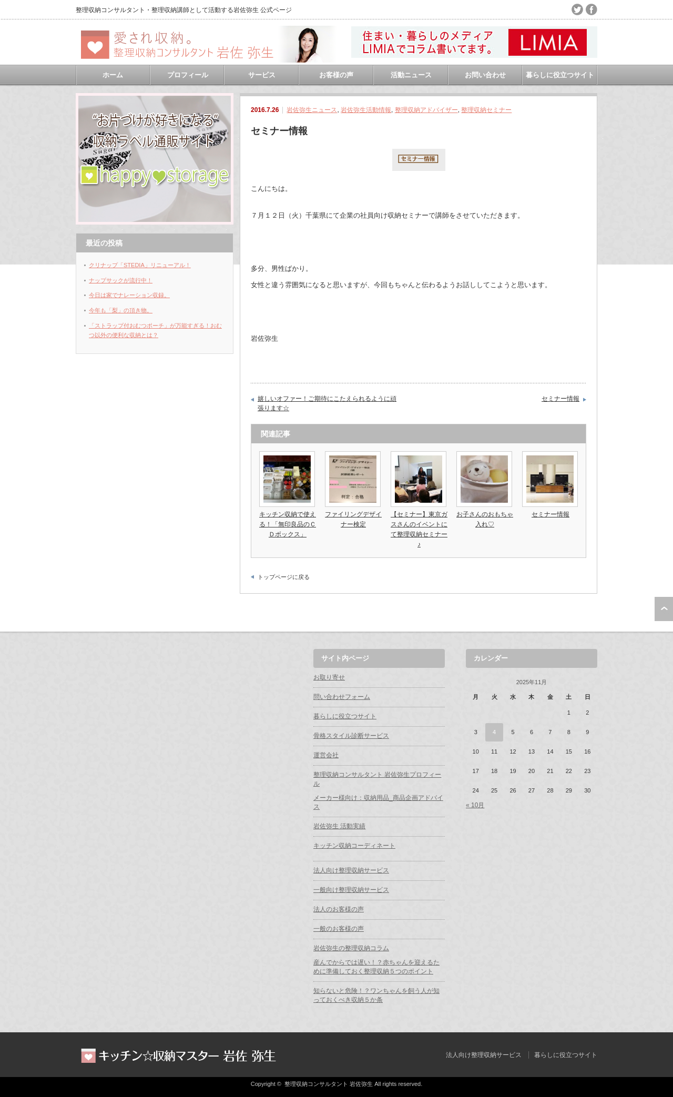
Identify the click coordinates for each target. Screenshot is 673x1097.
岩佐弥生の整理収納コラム (351, 948)
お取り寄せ (329, 677)
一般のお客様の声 (338, 928)
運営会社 (326, 755)
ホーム (113, 75)
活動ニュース (411, 75)
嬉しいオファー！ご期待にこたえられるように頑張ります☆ (327, 403)
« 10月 (475, 805)
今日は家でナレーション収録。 (129, 295)
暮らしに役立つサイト (560, 75)
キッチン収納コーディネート (354, 845)
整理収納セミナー (486, 110)
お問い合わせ (485, 75)
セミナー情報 (560, 398)
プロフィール (187, 75)
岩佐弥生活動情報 (366, 110)
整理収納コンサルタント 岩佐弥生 (328, 1084)
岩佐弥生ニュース (312, 110)
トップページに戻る (284, 577)
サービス (262, 75)
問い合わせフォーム (341, 696)
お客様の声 (336, 75)
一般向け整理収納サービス (351, 889)
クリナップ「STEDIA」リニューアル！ (140, 265)
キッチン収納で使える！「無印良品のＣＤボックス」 (287, 524)
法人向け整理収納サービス (351, 870)
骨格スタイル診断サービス (351, 735)
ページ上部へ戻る (664, 609)
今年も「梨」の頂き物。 (120, 310)
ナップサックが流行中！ (120, 280)
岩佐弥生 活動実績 (339, 826)
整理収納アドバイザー (426, 110)
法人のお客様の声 (338, 909)
